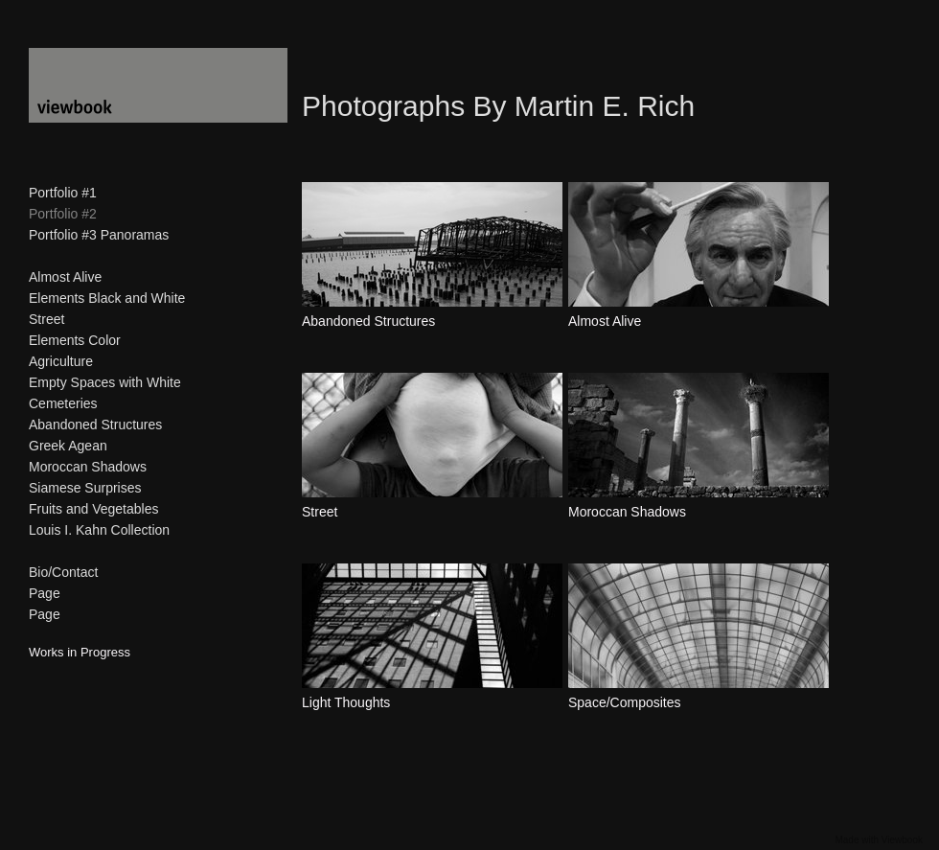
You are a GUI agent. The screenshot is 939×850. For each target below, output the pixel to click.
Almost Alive (65, 277)
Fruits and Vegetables (93, 509)
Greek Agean (68, 445)
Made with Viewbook (879, 840)
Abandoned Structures (95, 424)
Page (44, 593)
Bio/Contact (63, 572)
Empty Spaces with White (105, 382)
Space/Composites (624, 702)
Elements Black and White (107, 298)
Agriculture (61, 361)
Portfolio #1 (63, 192)
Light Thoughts (346, 702)
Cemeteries (63, 403)
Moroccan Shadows (88, 466)
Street (46, 319)
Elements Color (75, 340)
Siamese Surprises (85, 487)
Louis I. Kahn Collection (99, 530)
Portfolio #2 (63, 213)
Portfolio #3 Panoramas (99, 234)
